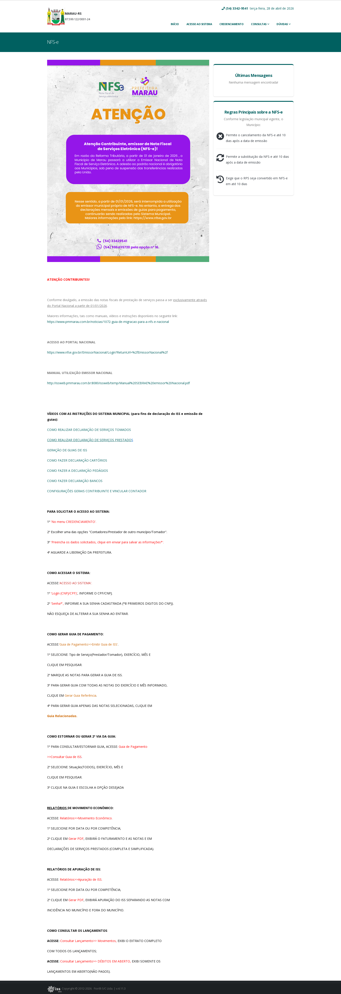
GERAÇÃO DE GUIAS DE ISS (67, 450)
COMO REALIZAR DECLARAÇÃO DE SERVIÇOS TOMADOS (89, 430)
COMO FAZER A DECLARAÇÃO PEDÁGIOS (77, 470)
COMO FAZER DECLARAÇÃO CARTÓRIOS (77, 460)
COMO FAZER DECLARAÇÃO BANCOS (74, 481)
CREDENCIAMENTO (231, 24)
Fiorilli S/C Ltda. (104, 988)
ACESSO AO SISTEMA (199, 24)
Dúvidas (282, 24)
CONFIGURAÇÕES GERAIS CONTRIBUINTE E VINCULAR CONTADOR (96, 491)
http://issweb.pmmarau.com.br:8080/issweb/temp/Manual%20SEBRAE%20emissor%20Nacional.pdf (118, 383)
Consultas (259, 24)
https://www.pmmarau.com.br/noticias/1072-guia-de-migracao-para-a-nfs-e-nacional (108, 322)
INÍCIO (175, 24)
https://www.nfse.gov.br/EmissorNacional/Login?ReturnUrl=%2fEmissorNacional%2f (107, 352)
